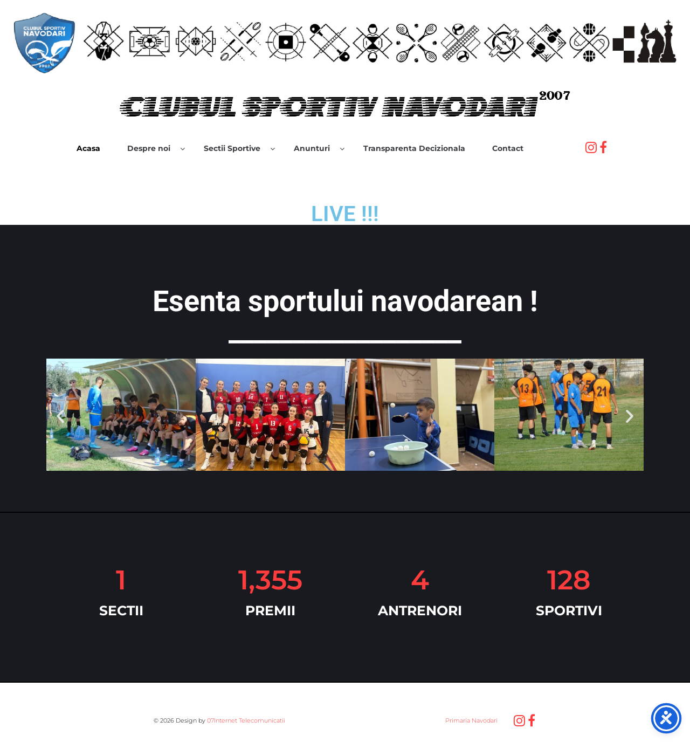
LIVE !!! (345, 213)
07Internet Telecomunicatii (246, 720)
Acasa (88, 148)
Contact (507, 148)
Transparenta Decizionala (414, 148)
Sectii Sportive (232, 148)
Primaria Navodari (471, 720)
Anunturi (312, 148)
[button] (60, 416)
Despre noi (148, 148)
